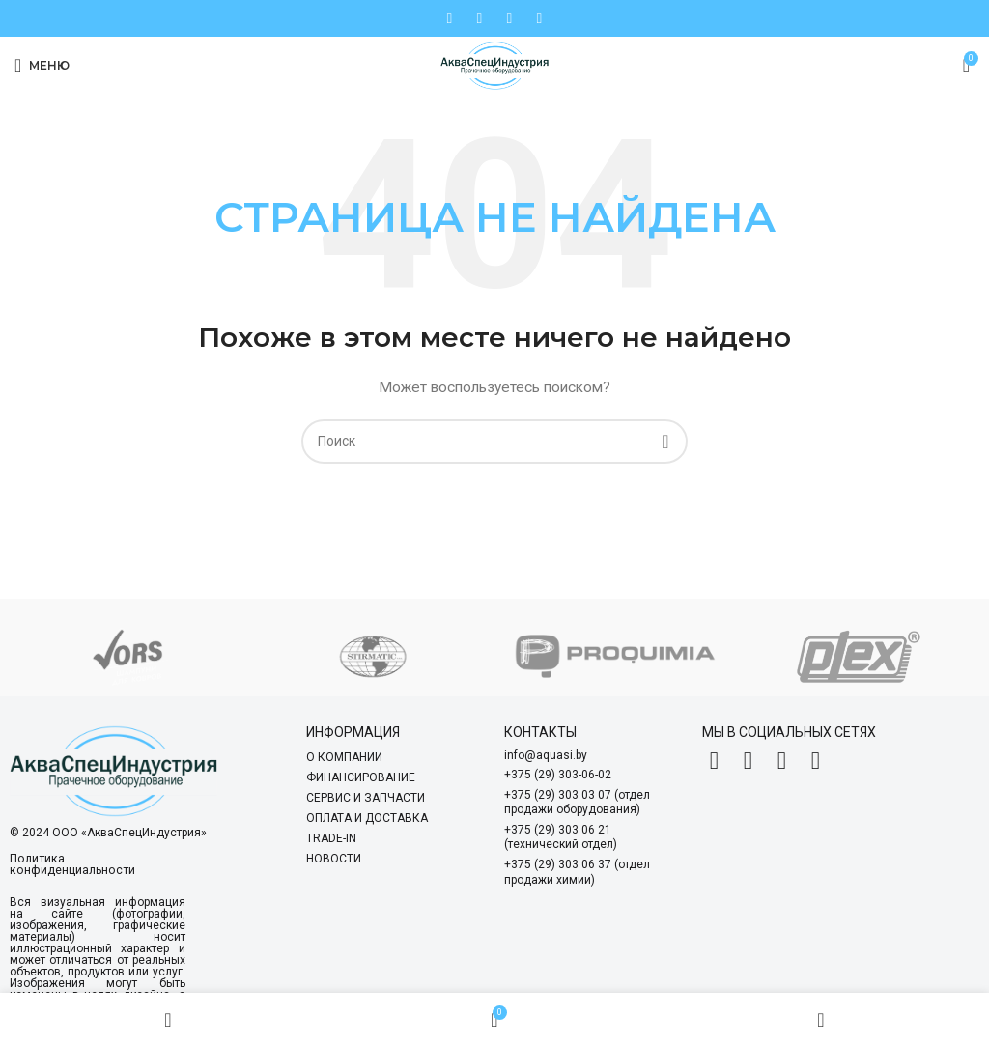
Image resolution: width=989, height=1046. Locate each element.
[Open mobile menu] (42, 65)
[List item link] (395, 758)
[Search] (494, 441)
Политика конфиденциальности (70, 864)
